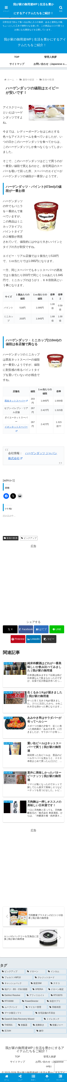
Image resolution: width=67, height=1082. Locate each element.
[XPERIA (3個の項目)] (38, 989)
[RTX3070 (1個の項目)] (58, 995)
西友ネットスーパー (16, 400)
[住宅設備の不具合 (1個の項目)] (50, 1013)
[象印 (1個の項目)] (51, 1031)
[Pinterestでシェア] (18, 639)
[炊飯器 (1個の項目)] (24, 1025)
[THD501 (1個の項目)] (8, 1025)
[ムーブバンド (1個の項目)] (11, 1007)
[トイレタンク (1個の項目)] (54, 1019)
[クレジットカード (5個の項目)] (50, 977)
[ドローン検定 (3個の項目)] (57, 989)
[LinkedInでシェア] (33, 639)
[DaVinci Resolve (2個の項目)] (12, 995)
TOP (17, 1056)
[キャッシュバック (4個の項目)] (14, 983)
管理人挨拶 (49, 1056)
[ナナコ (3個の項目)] (58, 983)
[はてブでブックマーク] (41, 629)
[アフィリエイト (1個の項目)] (37, 995)
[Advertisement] (33, 582)
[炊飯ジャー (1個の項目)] (57, 1025)
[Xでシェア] (10, 629)
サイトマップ (17, 1061)
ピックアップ (29, 538)
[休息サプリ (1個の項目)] (56, 1001)
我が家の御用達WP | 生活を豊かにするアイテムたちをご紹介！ (33, 9)
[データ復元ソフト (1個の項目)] (16, 1013)
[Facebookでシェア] (25, 629)
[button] (49, 639)
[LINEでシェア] (56, 629)
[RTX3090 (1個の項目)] (10, 1001)
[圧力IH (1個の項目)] (17, 1031)
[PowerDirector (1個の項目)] (33, 1001)
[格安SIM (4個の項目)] (38, 983)
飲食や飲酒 (10, 538)
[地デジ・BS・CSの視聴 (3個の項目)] (15, 989)
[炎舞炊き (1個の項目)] (39, 1025)
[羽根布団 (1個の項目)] (57, 1007)
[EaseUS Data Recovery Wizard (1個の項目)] (21, 1019)
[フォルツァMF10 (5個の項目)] (16, 977)
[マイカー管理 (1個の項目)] (35, 1007)
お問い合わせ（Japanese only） (49, 1064)
